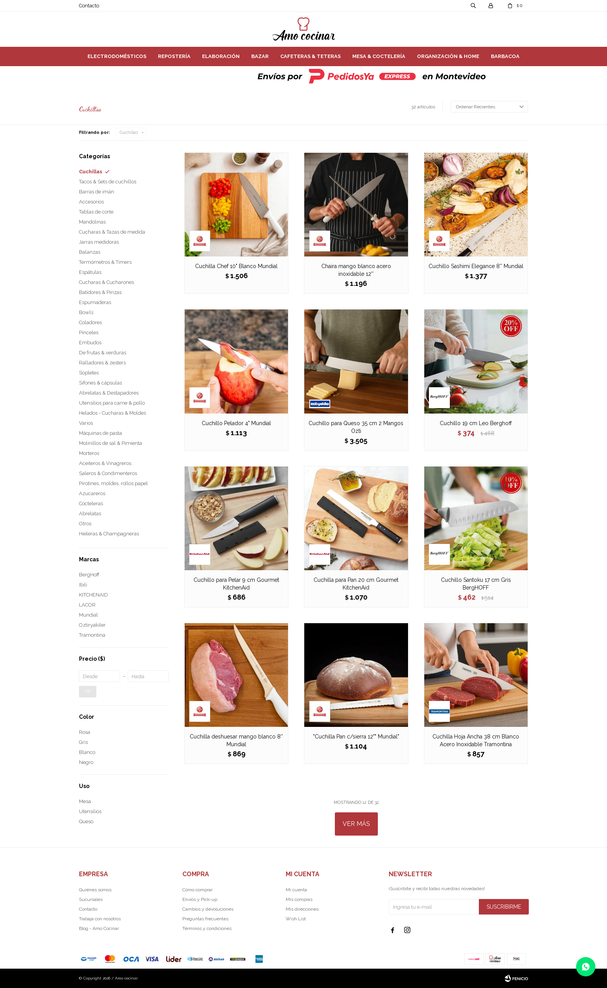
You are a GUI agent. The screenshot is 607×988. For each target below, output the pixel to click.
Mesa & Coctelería (378, 56)
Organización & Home (448, 56)
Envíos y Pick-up (199, 899)
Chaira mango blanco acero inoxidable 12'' (356, 270)
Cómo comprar (197, 889)
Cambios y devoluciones (207, 909)
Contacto (89, 6)
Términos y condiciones (206, 928)
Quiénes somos (95, 889)
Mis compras (299, 899)
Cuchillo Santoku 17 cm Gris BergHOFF (476, 584)
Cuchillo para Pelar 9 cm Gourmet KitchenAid (236, 584)
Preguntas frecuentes (205, 918)
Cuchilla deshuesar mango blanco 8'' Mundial (236, 740)
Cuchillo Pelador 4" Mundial (236, 423)
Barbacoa (505, 56)
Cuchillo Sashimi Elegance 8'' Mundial (476, 266)
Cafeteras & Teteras (310, 56)
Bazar (260, 56)
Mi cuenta (296, 889)
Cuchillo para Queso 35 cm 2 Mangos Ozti (356, 427)
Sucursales (91, 899)
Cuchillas (129, 132)
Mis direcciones (302, 909)
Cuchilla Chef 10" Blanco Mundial (236, 266)
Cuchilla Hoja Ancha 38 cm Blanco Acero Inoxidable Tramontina (475, 740)
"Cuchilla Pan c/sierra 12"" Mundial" (356, 736)
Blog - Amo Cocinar (99, 928)
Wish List (296, 918)
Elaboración (221, 56)
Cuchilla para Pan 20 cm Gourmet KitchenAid (356, 584)
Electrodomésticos (116, 56)
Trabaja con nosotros (100, 918)
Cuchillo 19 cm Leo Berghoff (476, 423)
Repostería (174, 56)
